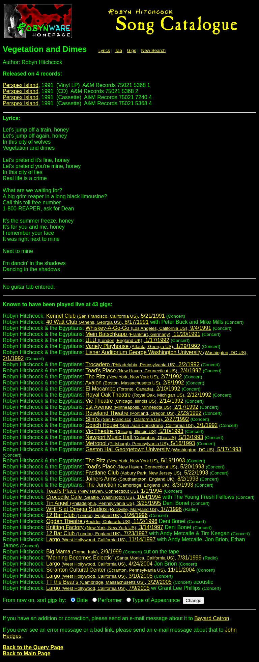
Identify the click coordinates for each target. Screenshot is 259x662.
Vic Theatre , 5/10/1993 (134, 431)
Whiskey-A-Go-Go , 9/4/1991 (148, 328)
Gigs (131, 50)
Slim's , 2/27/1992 (137, 419)
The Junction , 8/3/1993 (139, 485)
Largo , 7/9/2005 (98, 588)
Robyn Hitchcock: (129, 307)
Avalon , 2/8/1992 (134, 382)
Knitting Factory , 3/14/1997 (104, 527)
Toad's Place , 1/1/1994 (104, 491)
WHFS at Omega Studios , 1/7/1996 (114, 509)
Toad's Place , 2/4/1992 (143, 370)
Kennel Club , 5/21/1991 (105, 316)
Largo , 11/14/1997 (100, 539)
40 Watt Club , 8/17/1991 (97, 322)
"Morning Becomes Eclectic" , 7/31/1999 (124, 557)
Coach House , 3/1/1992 (151, 425)
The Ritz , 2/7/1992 (133, 376)
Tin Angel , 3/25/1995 (103, 503)
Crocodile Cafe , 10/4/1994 (103, 497)
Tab (118, 50)
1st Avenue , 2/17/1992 (141, 407)
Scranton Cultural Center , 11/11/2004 (120, 570)
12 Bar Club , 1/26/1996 (97, 515)
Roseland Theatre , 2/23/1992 (143, 413)
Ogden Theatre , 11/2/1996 (101, 521)
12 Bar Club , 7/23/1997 (97, 533)
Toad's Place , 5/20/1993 (144, 466)
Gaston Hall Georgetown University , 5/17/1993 (163, 449)
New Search (153, 50)
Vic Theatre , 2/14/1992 (134, 401)
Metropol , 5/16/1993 (140, 443)
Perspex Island (20, 85)
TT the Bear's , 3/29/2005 (109, 582)
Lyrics (104, 50)
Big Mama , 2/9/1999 (84, 551)
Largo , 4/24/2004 (99, 564)
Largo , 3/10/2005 (99, 576)
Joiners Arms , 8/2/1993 (141, 479)
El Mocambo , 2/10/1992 (132, 389)
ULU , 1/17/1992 (127, 340)
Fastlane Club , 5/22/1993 (146, 473)
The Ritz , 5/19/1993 (135, 460)
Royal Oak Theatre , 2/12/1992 (148, 395)
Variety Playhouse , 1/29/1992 (142, 346)
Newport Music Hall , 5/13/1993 (144, 437)
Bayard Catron (211, 618)
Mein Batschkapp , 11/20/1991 (142, 334)
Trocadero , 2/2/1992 (142, 364)
